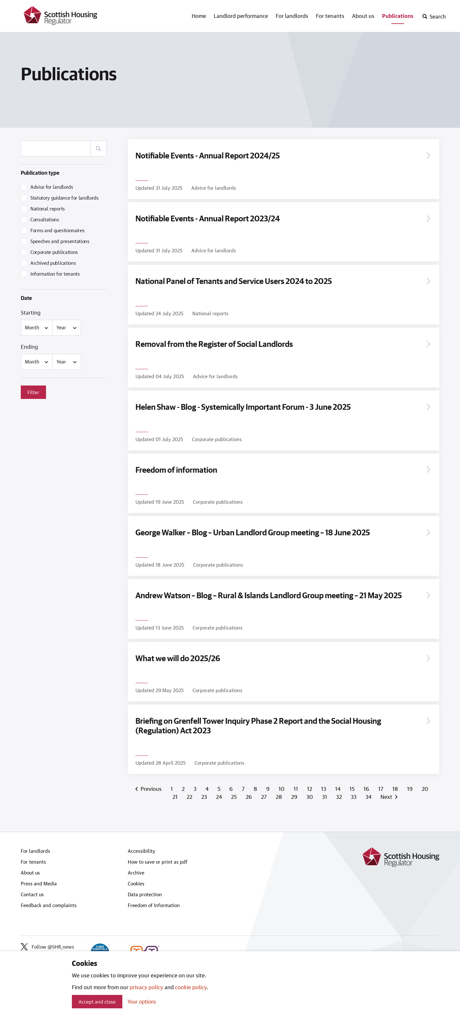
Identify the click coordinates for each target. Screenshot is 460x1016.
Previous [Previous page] (151, 785)
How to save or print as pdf (158, 858)
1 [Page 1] (172, 785)
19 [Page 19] (410, 785)
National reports (47, 208)
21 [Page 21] (175, 793)
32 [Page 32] (339, 793)
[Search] (98, 148)
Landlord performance (241, 15)
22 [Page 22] (190, 793)
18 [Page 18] (395, 785)
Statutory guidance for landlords (64, 198)
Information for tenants (55, 274)
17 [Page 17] (381, 785)
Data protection (145, 891)
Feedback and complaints (49, 902)
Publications (397, 15)
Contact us (32, 891)
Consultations (44, 219)
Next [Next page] (387, 793)
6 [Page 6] (231, 785)
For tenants (330, 15)
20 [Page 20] (425, 785)
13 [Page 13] (324, 785)
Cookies (136, 880)
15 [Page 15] (352, 785)
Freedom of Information (154, 902)
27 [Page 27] (264, 793)
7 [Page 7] (244, 785)
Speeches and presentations (59, 241)
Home (199, 15)
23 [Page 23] (204, 793)
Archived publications (53, 263)
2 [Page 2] (184, 785)
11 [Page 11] (296, 785)
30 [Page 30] (310, 793)
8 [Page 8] (256, 785)
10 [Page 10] (282, 785)
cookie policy (191, 986)
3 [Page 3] (196, 785)
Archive (136, 869)
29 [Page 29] (295, 793)
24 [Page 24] (219, 793)
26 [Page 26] (249, 793)
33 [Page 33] (354, 793)
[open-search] (434, 16)
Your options (141, 1001)
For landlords (292, 15)
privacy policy (146, 986)
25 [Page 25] (234, 793)
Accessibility (141, 848)
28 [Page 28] (279, 793)
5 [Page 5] (220, 785)
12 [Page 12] (310, 785)
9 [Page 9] (268, 785)
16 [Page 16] (367, 785)
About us (363, 15)
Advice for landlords (51, 187)
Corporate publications (54, 252)
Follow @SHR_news (47, 943)
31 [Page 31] (325, 793)
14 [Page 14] (338, 785)
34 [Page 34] (369, 793)
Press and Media (39, 880)
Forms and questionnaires (57, 230)
